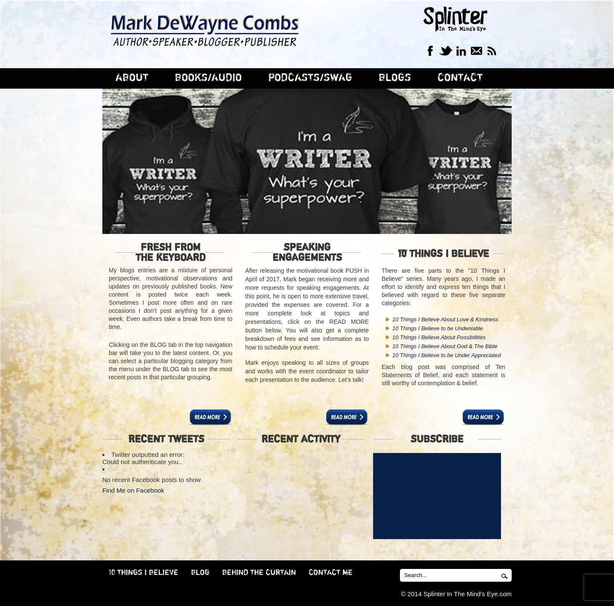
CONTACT (460, 77)
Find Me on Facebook (133, 490)
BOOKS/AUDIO (208, 77)
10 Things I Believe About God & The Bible (445, 346)
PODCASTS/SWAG (310, 77)
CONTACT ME (331, 573)
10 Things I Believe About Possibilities (439, 337)
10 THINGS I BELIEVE (143, 573)
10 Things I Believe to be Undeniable (437, 328)
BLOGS (395, 77)
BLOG (200, 573)
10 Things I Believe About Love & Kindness (445, 319)
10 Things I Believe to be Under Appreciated (446, 355)
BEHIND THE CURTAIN (259, 573)
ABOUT (132, 77)
